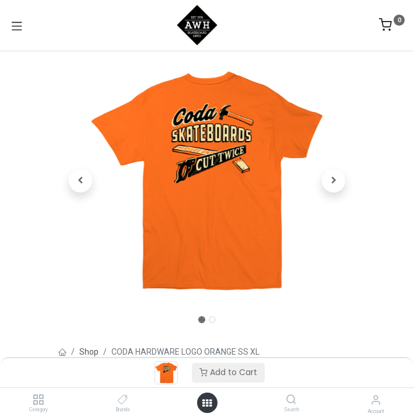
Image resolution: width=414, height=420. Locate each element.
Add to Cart (228, 372)
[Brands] (122, 400)
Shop (89, 351)
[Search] (291, 400)
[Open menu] (207, 403)
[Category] (38, 400)
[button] (80, 180)
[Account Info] (375, 400)
